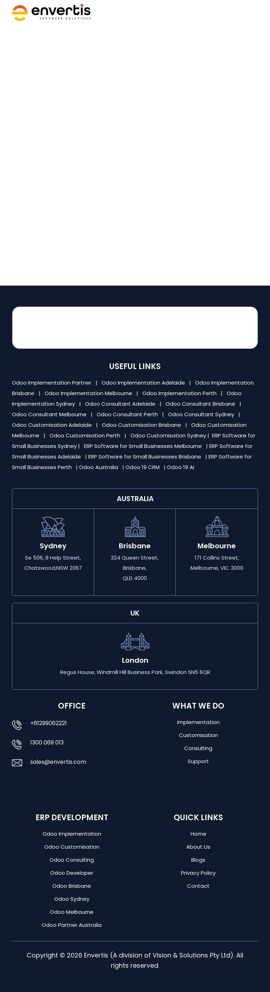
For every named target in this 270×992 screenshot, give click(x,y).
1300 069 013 (47, 742)
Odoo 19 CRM (143, 467)
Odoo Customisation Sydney (168, 435)
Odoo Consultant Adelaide (121, 403)
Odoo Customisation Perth (86, 435)
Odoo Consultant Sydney (202, 414)
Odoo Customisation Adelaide (52, 425)
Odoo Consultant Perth (128, 414)
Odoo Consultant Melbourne (50, 414)
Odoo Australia (99, 467)
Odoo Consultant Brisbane (201, 403)
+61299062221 (48, 723)
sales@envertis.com (58, 762)
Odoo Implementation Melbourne (89, 393)
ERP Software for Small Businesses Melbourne (143, 446)
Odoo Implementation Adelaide (143, 382)
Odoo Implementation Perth (180, 393)
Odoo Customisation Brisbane (142, 425)
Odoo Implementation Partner (52, 382)
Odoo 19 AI (181, 467)
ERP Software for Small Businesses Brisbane (145, 456)
